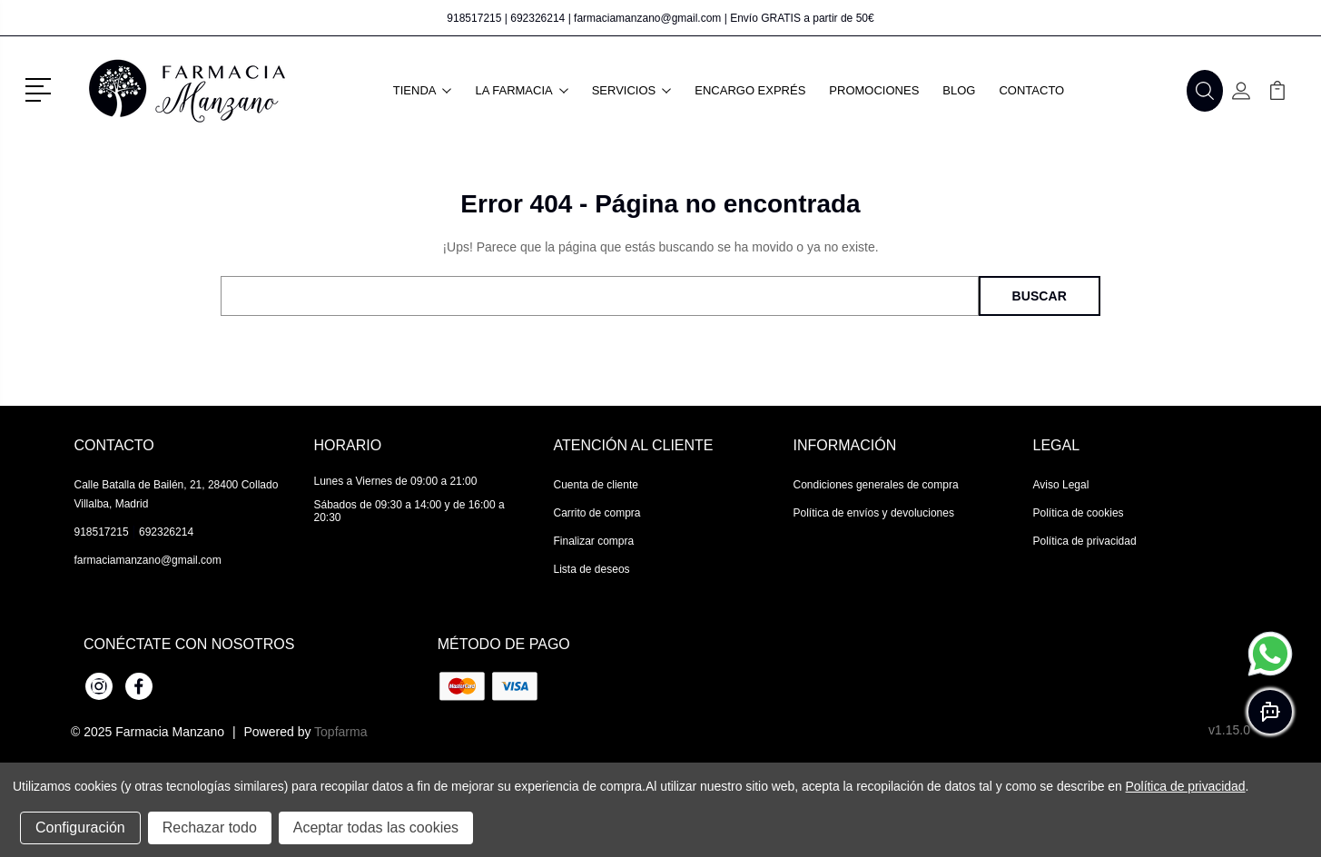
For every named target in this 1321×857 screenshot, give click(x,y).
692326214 (537, 18)
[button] (41, 88)
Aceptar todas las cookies (375, 827)
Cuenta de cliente (596, 484)
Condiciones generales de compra (876, 484)
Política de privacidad (1085, 541)
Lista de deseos (592, 569)
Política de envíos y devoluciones (874, 513)
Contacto (1031, 90)
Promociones (874, 90)
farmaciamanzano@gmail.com (647, 18)
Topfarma (340, 731)
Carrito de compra (597, 513)
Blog (958, 90)
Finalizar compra (594, 541)
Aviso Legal (1061, 484)
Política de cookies (1078, 513)
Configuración (80, 827)
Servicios (632, 90)
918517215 (474, 18)
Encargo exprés (750, 90)
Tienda (422, 90)
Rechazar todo (210, 827)
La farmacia (521, 90)
